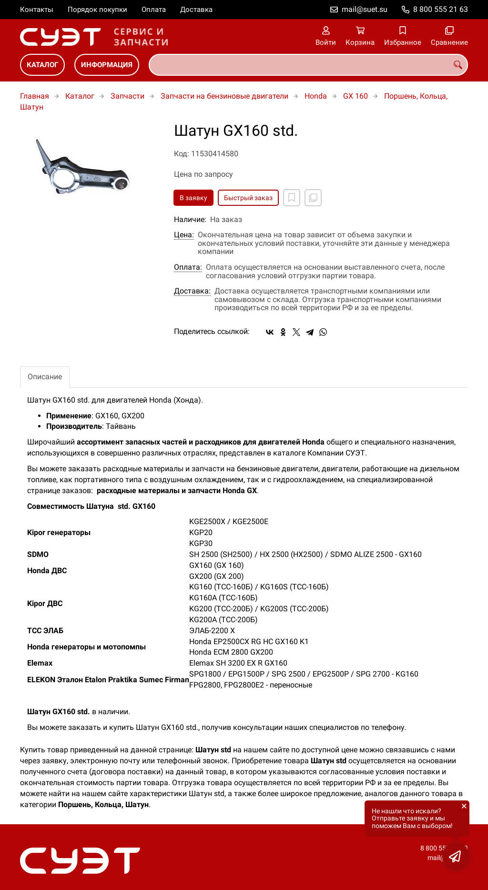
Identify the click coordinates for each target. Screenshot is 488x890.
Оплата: (188, 267)
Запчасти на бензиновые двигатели (224, 96)
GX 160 (355, 96)
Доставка (196, 9)
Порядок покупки (97, 9)
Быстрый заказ (248, 198)
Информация (106, 65)
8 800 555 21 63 (440, 9)
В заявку (193, 198)
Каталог (42, 65)
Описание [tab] (45, 376)
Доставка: (192, 291)
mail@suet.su (364, 9)
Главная (34, 96)
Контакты (36, 9)
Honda (316, 96)
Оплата (154, 9)
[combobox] (308, 65)
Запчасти (127, 96)
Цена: (184, 235)
